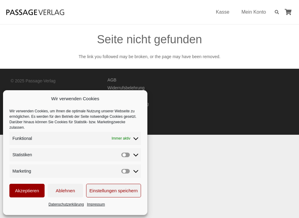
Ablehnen (65, 190)
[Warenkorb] (288, 12)
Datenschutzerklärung (66, 204)
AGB (111, 80)
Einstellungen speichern (113, 190)
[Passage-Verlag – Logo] (35, 12)
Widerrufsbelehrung (125, 87)
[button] (276, 12)
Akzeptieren (27, 190)
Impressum (96, 204)
